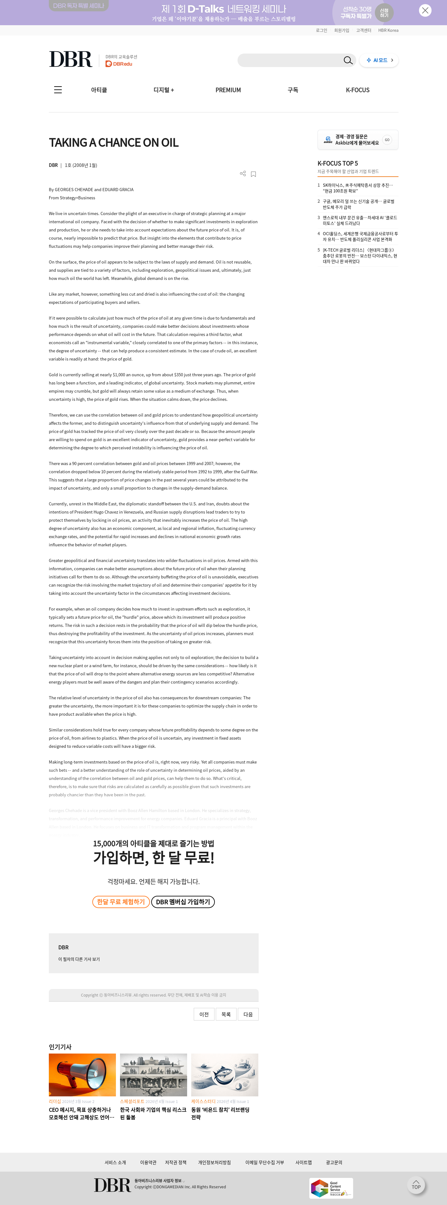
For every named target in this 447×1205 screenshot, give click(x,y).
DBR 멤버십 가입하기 (183, 901)
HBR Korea (388, 30)
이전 (204, 1014)
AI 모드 (380, 60)
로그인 (321, 30)
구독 (293, 90)
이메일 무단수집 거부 (264, 1162)
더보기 (243, 173)
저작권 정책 (175, 1162)
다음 (248, 1014)
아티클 (99, 90)
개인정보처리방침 (214, 1162)
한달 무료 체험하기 (121, 901)
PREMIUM (228, 90)
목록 (226, 1014)
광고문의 (334, 1162)
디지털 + (163, 90)
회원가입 (341, 30)
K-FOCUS (358, 90)
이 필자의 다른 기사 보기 (79, 959)
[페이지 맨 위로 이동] (418, 1187)
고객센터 (363, 30)
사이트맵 (303, 1162)
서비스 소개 (115, 1162)
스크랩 (253, 174)
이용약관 (148, 1162)
